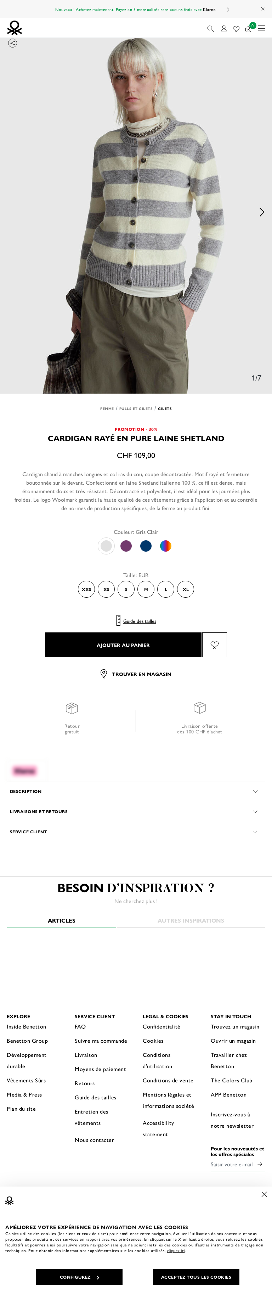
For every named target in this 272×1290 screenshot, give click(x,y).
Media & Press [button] (24, 1094)
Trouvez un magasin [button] (235, 1026)
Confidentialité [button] (162, 1026)
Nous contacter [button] (94, 1140)
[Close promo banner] (263, 9)
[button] (211, 27)
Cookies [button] (153, 1040)
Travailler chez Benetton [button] (229, 1060)
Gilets (165, 408)
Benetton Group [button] (27, 1040)
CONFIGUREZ (79, 1277)
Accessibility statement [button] (158, 1128)
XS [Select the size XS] (106, 589)
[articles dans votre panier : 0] (248, 28)
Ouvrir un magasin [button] (233, 1040)
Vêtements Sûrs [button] (26, 1080)
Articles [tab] (61, 920)
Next (227, 9)
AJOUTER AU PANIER (123, 644)
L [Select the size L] (166, 589)
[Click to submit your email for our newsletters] (260, 1164)
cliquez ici (176, 1250)
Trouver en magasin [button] (136, 673)
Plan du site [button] (21, 1108)
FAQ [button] (80, 1026)
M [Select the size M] (146, 589)
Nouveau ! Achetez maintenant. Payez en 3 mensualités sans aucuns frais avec (136, 9)
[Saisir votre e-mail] (233, 1164)
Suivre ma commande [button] (101, 1040)
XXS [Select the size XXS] (86, 589)
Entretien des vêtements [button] (91, 1117)
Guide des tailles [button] (96, 1097)
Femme (107, 408)
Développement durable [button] (27, 1060)
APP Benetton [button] (228, 1094)
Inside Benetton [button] (26, 1026)
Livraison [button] (86, 1054)
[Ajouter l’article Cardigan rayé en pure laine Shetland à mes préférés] (214, 644)
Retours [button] (85, 1083)
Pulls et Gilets (136, 408)
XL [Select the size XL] (186, 589)
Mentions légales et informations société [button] (168, 1100)
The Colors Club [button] (232, 1080)
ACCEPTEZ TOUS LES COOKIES (196, 1277)
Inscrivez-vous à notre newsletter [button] (232, 1120)
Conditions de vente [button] (168, 1080)
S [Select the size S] (126, 589)
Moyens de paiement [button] (100, 1069)
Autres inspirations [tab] (191, 920)
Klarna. (210, 9)
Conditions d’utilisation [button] (157, 1060)
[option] (136, 212)
